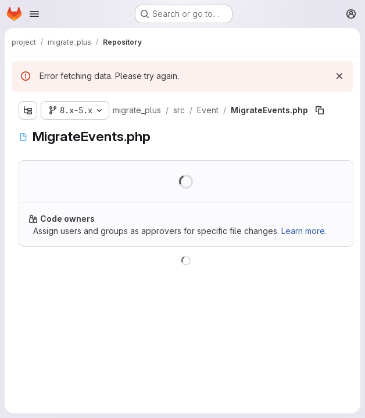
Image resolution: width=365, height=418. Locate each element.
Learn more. (304, 231)
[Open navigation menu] (34, 14)
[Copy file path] (319, 110)
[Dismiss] (339, 76)
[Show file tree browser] (28, 110)
